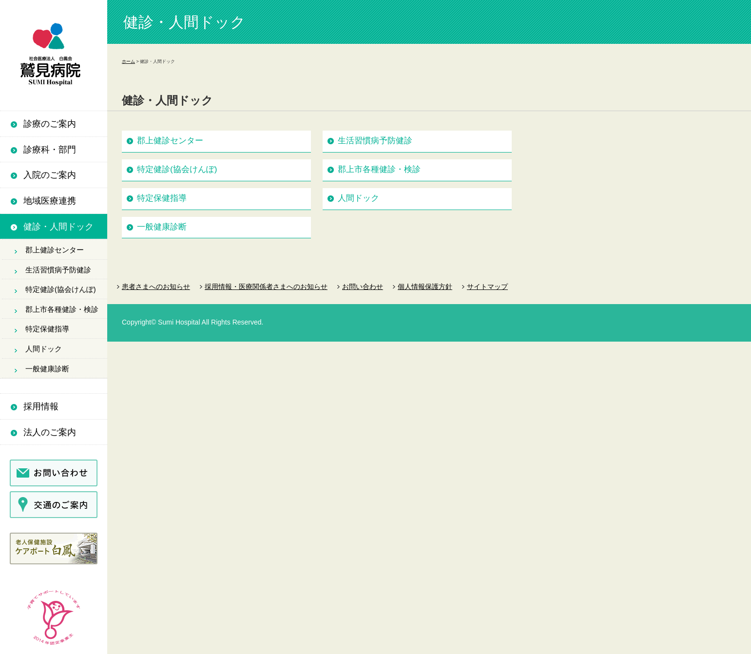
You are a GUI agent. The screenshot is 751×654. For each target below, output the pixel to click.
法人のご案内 (49, 432)
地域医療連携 (49, 201)
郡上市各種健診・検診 (61, 309)
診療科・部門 (49, 149)
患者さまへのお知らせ (156, 286)
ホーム (128, 61)
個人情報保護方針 (425, 286)
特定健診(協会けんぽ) (60, 289)
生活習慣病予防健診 (58, 270)
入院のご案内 (49, 175)
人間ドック (43, 349)
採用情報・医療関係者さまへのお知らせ (266, 286)
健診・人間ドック (58, 226)
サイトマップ (487, 286)
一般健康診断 (47, 369)
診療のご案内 (49, 124)
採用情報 (40, 406)
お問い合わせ (362, 286)
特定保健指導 (47, 329)
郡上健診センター (54, 250)
